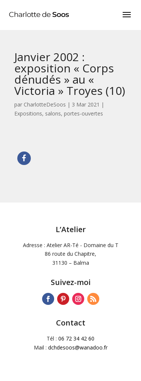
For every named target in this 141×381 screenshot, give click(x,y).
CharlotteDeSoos (45, 104)
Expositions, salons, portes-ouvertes (58, 113)
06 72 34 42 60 (76, 338)
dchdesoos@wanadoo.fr (78, 347)
